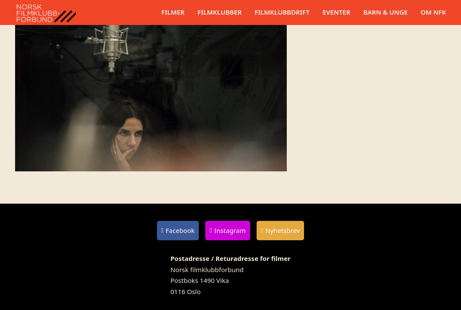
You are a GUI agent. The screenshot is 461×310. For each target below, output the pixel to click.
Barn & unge (385, 12)
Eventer (337, 12)
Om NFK (433, 12)
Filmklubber (219, 12)
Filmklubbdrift (281, 12)
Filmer (173, 12)
